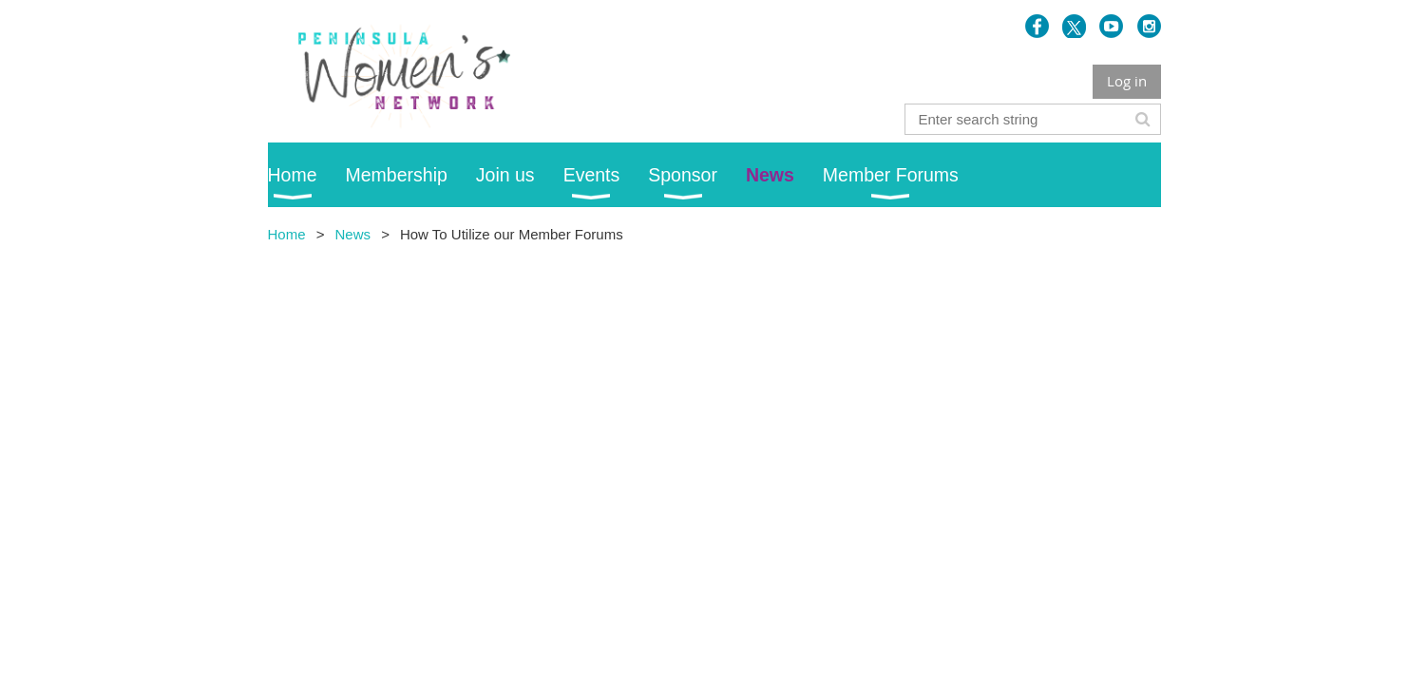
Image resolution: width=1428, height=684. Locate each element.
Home (287, 234)
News (352, 234)
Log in (1127, 80)
